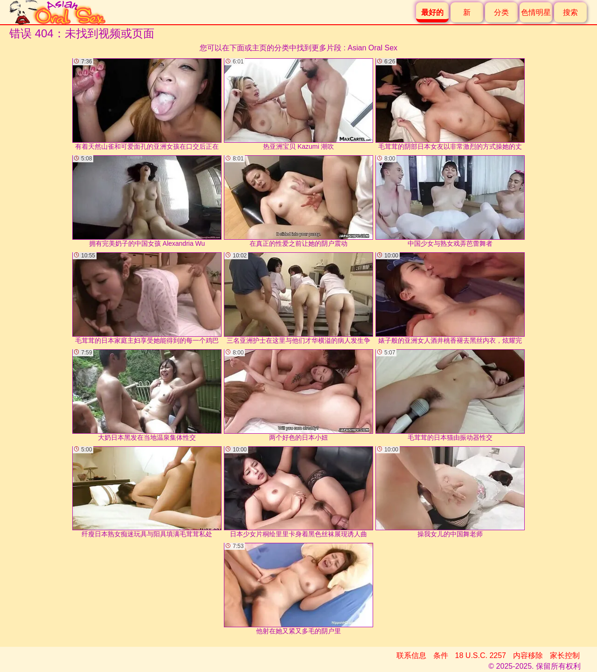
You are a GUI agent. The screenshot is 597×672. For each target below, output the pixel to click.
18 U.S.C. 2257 (480, 655)
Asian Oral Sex (372, 48)
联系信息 (411, 655)
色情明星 (536, 12)
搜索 (570, 12)
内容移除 (528, 655)
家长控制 (565, 655)
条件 (440, 655)
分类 (501, 12)
